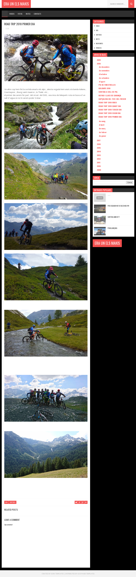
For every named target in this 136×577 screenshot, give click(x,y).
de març (102, 128)
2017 (99, 140)
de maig (102, 121)
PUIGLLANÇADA (112, 228)
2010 (99, 166)
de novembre (104, 70)
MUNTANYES (99, 43)
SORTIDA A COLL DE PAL (108, 91)
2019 (99, 60)
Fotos (20, 13)
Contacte (37, 13)
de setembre (104, 78)
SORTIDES (12, 502)
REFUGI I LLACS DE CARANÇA (110, 95)
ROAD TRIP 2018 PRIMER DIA (110, 116)
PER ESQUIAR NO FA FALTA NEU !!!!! (118, 205)
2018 (99, 63)
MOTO (98, 39)
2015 (99, 147)
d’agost (102, 81)
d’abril (102, 124)
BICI (6, 502)
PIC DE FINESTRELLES (107, 84)
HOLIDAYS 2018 (104, 88)
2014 (99, 151)
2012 (99, 158)
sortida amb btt (114, 217)
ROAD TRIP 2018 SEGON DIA (110, 113)
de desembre (104, 66)
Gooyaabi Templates (86, 574)
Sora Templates (57, 574)
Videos (11, 13)
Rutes (28, 13)
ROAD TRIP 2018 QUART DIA (110, 106)
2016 (99, 144)
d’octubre (103, 74)
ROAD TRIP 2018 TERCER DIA (110, 109)
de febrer (103, 132)
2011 (99, 162)
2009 (99, 169)
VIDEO (97, 26)
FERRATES (98, 48)
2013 (99, 155)
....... (109, 194)
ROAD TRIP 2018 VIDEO (108, 102)
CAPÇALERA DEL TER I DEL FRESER (112, 99)
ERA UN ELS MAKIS (16, 3)
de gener (103, 135)
